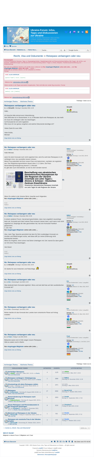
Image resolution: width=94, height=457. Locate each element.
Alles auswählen (14, 74)
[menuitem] (6, 46)
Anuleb (66, 396)
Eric (68, 281)
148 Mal (81, 351)
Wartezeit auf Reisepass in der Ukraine (22, 413)
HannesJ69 (13, 414)
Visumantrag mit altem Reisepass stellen (23, 384)
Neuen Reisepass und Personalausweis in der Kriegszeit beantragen (23, 405)
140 (73, 285)
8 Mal (77, 164)
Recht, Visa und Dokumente (28, 56)
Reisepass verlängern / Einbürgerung (22, 378)
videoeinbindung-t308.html (20, 97)
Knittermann (14, 392)
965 (73, 340)
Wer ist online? (8, 433)
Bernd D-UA (68, 390)
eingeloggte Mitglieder (53, 67)
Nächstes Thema (26, 101)
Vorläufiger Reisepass (16, 372)
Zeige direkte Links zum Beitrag (12, 138)
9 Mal (80, 296)
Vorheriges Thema (11, 101)
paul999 (57, 452)
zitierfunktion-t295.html (19, 82)
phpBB (41, 448)
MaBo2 (69, 149)
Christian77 (16, 408)
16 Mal (78, 295)
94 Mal (78, 350)
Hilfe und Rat (11, 416)
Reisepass (12, 390)
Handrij (66, 413)
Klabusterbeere (15, 400)
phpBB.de (54, 450)
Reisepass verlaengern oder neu (63, 56)
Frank (68, 336)
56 (72, 154)
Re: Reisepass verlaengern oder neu (19, 147)
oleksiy (12, 373)
